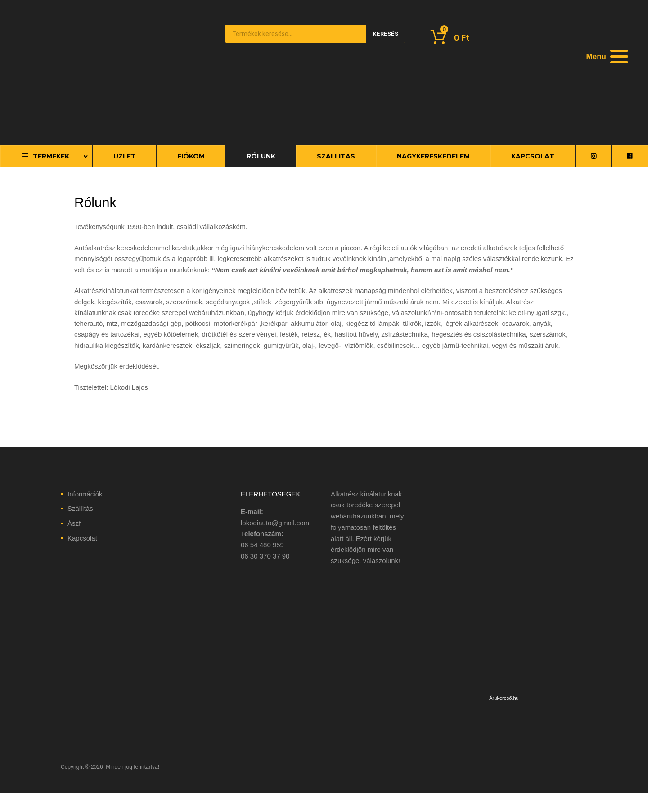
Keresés (385, 34)
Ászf (74, 523)
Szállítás (80, 508)
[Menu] (606, 56)
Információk (85, 494)
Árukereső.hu (503, 698)
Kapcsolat (82, 538)
